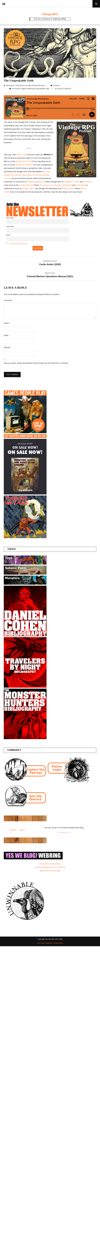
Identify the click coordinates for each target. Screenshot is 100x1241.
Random (59, 832)
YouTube (7, 178)
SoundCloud (37, 175)
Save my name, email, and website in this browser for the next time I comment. (36, 363)
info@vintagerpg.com (36, 181)
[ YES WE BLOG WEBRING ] (50, 864)
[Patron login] (68, 782)
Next (22, 830)
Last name (10, 226)
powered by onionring (50, 870)
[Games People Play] (25, 432)
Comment (8, 300)
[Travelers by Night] (25, 687)
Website (7, 347)
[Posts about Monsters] (25, 584)
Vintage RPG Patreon (24, 165)
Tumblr (76, 181)
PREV (39, 867)
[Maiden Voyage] (25, 537)
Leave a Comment (64, 88)
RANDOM (47, 867)
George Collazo (28, 188)
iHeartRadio (26, 175)
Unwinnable (80, 185)
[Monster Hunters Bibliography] (25, 738)
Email (8, 235)
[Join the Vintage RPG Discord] (25, 806)
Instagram (68, 181)
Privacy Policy (58, 943)
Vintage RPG (50, 13)
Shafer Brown (67, 188)
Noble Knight (21, 154)
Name (7, 323)
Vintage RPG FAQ (26, 185)
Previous (12, 830)
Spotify (46, 175)
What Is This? (66, 832)
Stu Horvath (26, 85)
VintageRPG (67, 185)
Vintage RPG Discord (24, 161)
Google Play (9, 175)
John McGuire (40, 85)
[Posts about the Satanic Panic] (25, 574)
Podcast (56, 85)
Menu (4, 4)
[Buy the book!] (25, 494)
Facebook (87, 181)
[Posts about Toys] (25, 564)
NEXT (61, 867)
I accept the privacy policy (18, 244)
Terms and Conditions (44, 943)
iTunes (47, 171)
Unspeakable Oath (42, 88)
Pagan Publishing (27, 88)
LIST (55, 867)
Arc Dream (16, 88)
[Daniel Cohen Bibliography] (25, 635)
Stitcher (18, 175)
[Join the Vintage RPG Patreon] (25, 782)
